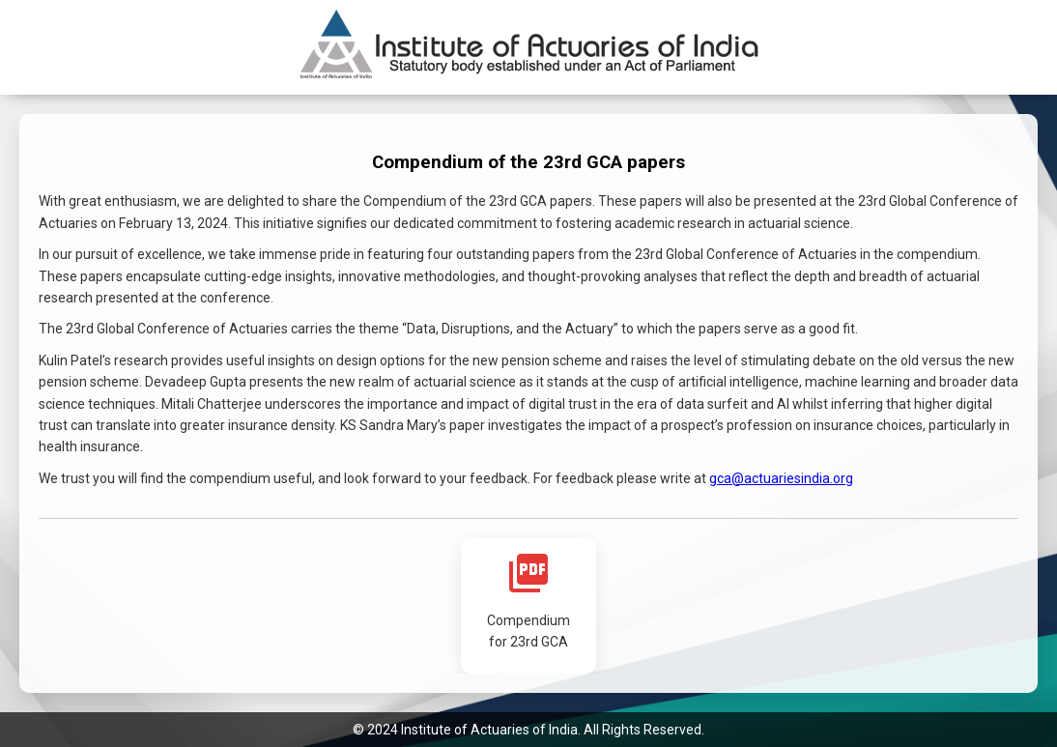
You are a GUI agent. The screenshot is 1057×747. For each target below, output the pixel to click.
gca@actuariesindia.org (781, 478)
